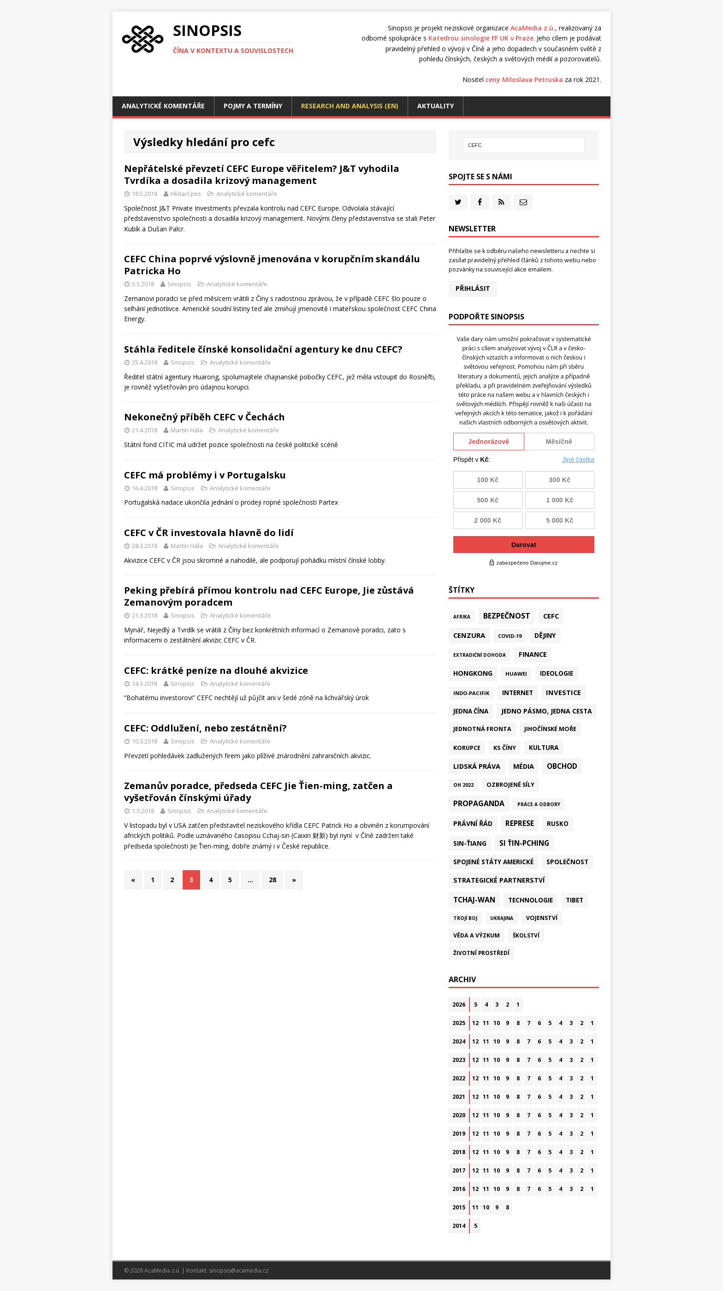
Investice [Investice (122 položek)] (563, 692)
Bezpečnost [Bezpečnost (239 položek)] (506, 616)
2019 (458, 1134)
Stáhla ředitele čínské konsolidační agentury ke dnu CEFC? (263, 349)
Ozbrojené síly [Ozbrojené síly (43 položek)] (510, 785)
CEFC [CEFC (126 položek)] (551, 615)
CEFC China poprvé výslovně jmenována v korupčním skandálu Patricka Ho (272, 265)
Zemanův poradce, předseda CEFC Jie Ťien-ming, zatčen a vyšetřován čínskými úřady (258, 791)
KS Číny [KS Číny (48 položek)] (504, 747)
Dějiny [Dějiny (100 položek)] (545, 635)
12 (475, 1023)
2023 (458, 1060)
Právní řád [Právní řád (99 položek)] (472, 823)
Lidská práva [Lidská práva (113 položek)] (476, 766)
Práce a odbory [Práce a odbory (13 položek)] (538, 804)
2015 (458, 1207)
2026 (458, 1004)
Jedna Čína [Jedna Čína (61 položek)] (470, 711)
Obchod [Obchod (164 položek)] (562, 766)
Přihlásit (473, 288)
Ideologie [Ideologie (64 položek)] (556, 673)
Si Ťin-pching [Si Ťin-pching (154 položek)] (524, 843)
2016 (458, 1189)
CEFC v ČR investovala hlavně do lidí (209, 532)
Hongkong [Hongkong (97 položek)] (472, 673)
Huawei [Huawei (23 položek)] (516, 673)
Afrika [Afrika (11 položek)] (461, 616)
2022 (458, 1078)
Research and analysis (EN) (349, 105)
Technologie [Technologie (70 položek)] (530, 900)
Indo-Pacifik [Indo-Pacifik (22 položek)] (471, 693)
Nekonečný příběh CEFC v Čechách (204, 417)
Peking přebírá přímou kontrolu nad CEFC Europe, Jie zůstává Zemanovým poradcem (269, 596)
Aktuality (435, 105)
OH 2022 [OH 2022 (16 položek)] (463, 785)
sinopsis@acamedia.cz (238, 1270)
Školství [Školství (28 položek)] (526, 935)
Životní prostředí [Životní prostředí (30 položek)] (481, 952)
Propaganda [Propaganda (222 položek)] (478, 803)
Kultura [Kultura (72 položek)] (543, 747)
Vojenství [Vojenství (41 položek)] (541, 918)
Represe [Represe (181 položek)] (519, 823)
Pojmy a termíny (253, 105)
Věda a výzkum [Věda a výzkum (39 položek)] (476, 935)
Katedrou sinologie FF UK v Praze (480, 38)
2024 (458, 1041)
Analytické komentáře (163, 105)
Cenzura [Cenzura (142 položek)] (469, 635)
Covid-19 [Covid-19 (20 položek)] (510, 635)
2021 (458, 1097)
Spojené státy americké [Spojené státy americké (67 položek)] (493, 862)
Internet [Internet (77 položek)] (517, 692)
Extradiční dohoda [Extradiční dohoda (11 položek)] (479, 655)
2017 (458, 1170)
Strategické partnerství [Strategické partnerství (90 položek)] (499, 880)
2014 (458, 1226)
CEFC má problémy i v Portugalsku (205, 475)
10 (496, 1023)
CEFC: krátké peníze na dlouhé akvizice (216, 670)
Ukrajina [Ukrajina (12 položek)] (501, 918)
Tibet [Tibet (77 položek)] (574, 900)
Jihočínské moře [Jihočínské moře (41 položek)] (550, 729)
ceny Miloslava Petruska (524, 79)
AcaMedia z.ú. (532, 28)
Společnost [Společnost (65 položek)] (567, 862)
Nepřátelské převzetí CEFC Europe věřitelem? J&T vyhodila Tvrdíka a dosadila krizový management (261, 174)
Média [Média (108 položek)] (523, 766)
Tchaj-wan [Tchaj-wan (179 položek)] (474, 900)
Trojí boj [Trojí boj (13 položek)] (465, 918)
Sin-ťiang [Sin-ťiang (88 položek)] (469, 843)
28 (272, 879)
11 (486, 1023)
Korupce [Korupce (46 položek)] (466, 747)
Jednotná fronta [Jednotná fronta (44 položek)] (482, 729)
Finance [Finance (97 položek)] (533, 654)
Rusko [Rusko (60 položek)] (558, 823)
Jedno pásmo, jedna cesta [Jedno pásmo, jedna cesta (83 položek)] (546, 711)
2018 (458, 1152)
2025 (458, 1023)
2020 (458, 1115)
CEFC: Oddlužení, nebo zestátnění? (205, 728)
